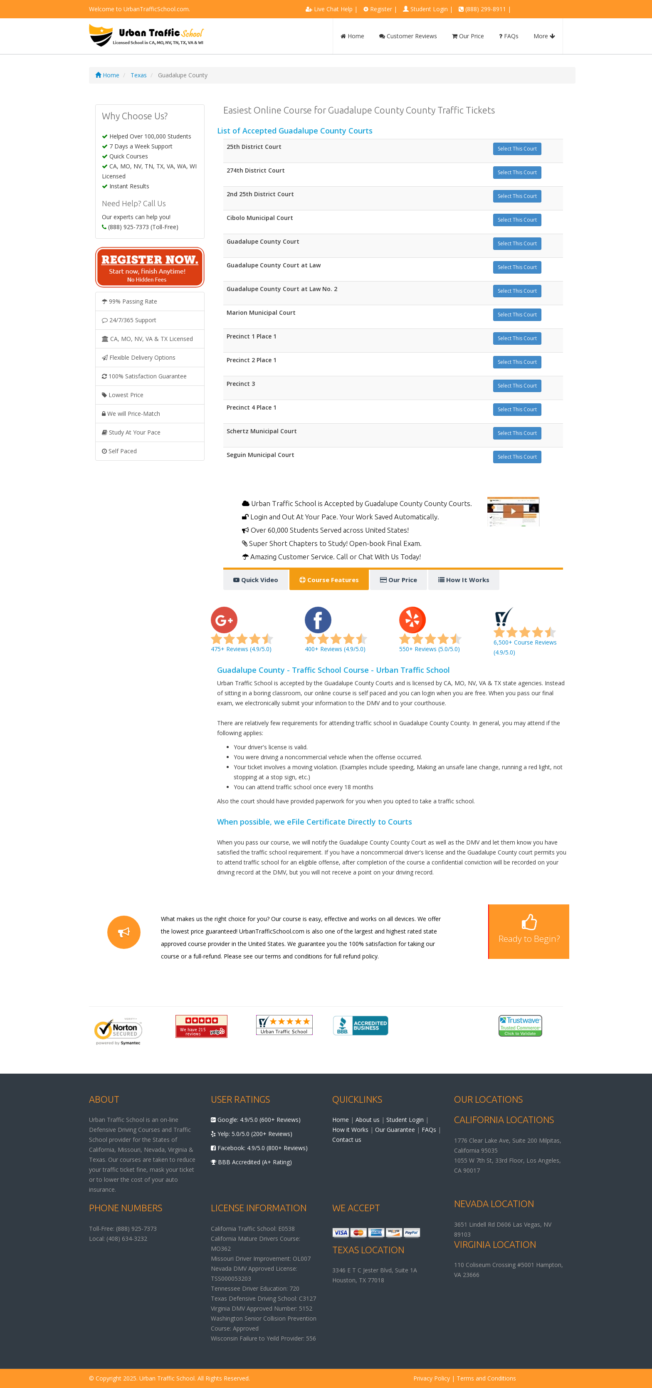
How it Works (350, 1130)
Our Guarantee (395, 1130)
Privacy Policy (431, 1378)
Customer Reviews (408, 36)
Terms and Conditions (486, 1378)
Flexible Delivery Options (138, 357)
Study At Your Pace (131, 432)
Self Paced (119, 451)
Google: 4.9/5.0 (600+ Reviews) (256, 1120)
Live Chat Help (333, 9)
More (544, 36)
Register (381, 9)
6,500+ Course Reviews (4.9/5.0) (525, 634)
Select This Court (517, 148)
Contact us (346, 1139)
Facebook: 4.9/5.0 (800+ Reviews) (259, 1148)
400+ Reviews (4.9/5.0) (336, 634)
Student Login (429, 9)
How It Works (463, 579)
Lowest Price (122, 395)
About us (368, 1120)
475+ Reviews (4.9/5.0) (242, 634)
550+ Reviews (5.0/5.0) (430, 634)
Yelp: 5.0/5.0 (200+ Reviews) (251, 1134)
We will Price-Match (131, 413)
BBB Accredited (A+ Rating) (251, 1162)
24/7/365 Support (129, 320)
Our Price (468, 36)
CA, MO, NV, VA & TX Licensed (147, 339)
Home (352, 36)
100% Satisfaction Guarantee (144, 376)
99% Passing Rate (129, 301)
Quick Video (255, 579)
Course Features (329, 579)
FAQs (509, 36)
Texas (139, 75)
